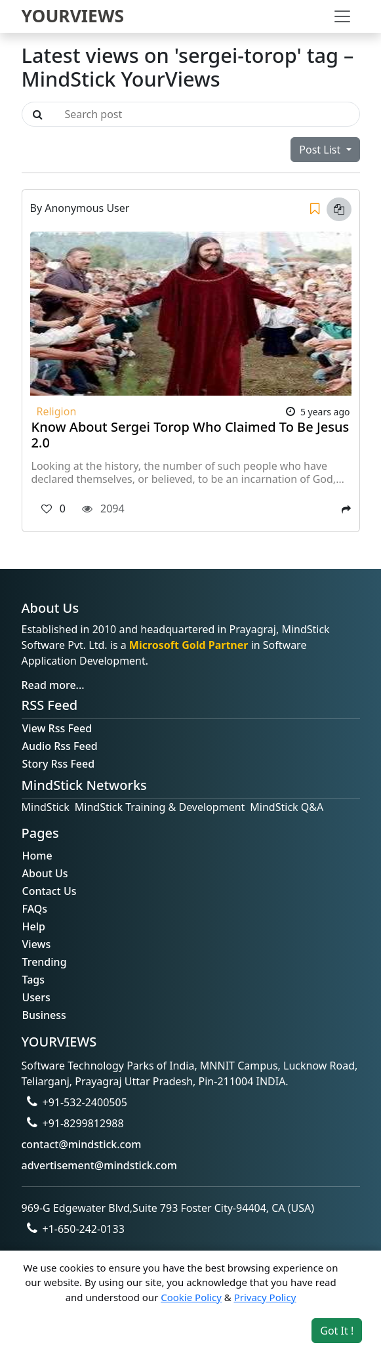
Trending (44, 962)
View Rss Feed (57, 728)
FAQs (35, 909)
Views (36, 944)
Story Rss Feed (58, 764)
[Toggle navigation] (342, 16)
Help (33, 926)
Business (44, 1015)
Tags (33, 979)
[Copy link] (339, 209)
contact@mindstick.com (82, 1144)
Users (36, 997)
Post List (321, 149)
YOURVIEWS (73, 16)
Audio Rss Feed (60, 746)
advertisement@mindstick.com (99, 1165)
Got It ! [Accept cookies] (336, 1330)
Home (37, 855)
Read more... (53, 685)
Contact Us (49, 891)
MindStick (46, 807)
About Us (45, 873)
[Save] (315, 209)
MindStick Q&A (286, 807)
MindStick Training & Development (160, 807)
